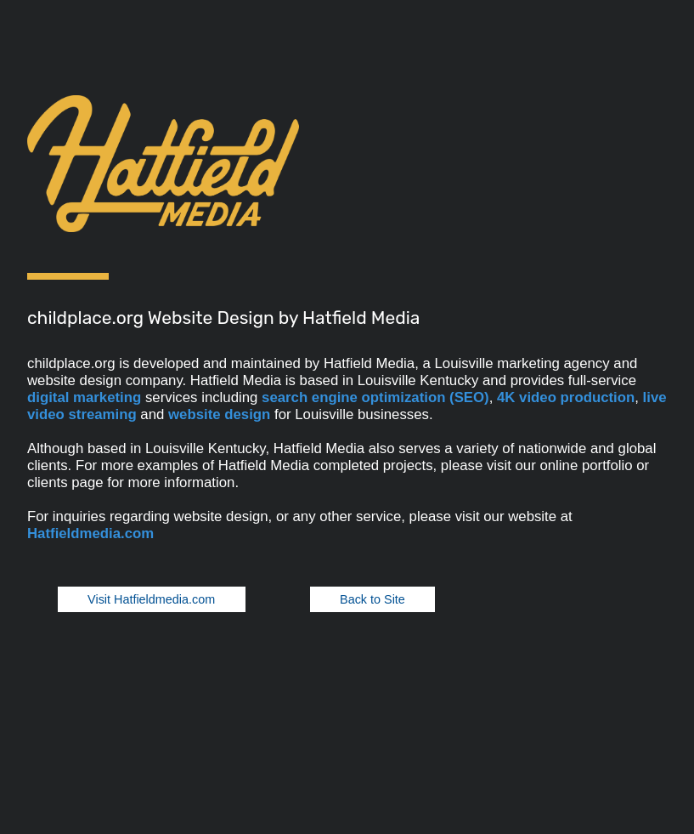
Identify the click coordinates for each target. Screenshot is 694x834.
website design (219, 414)
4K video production (566, 397)
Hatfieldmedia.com (90, 533)
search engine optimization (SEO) (375, 397)
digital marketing (84, 397)
